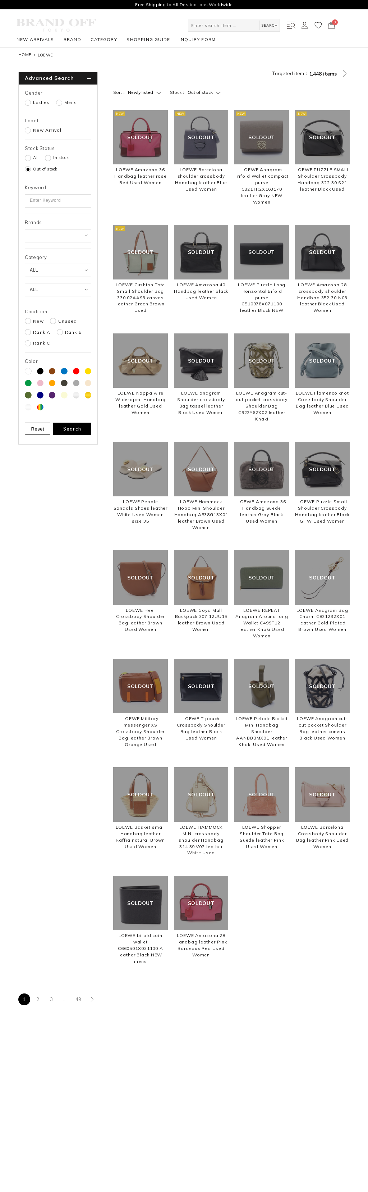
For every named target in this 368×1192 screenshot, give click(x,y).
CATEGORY (104, 39)
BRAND (72, 39)
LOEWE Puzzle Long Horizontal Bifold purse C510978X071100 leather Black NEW (261, 297)
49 (78, 999)
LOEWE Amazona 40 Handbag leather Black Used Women (201, 291)
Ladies (41, 102)
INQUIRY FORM (197, 39)
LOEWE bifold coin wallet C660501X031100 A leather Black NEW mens (140, 948)
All (36, 157)
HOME (24, 55)
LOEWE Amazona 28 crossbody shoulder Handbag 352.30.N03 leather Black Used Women (322, 297)
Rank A (41, 332)
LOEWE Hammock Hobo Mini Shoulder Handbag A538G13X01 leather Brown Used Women (201, 514)
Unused (67, 321)
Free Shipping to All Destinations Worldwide (184, 4)
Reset (38, 429)
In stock (61, 157)
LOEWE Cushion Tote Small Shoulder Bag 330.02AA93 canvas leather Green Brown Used (140, 297)
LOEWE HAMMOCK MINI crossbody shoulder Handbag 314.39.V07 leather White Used (201, 840)
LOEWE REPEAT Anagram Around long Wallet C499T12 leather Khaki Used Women (261, 623)
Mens (70, 102)
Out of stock (45, 169)
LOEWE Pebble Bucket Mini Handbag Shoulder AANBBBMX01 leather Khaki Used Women (262, 731)
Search (72, 429)
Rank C (41, 343)
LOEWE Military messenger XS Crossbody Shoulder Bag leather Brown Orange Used (140, 731)
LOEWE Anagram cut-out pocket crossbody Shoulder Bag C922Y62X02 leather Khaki (262, 406)
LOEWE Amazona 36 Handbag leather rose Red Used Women (140, 176)
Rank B (73, 332)
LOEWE (45, 55)
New (38, 321)
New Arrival (47, 130)
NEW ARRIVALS (35, 39)
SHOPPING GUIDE (148, 39)
